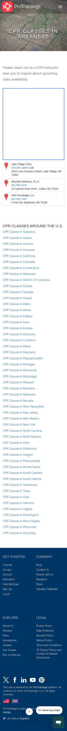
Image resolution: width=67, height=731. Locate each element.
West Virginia (21, 521)
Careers (7, 645)
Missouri (18, 382)
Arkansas (19, 250)
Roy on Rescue (11, 654)
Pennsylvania (21, 461)
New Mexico (21, 418)
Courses (7, 564)
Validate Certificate (47, 589)
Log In (6, 593)
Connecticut (21, 268)
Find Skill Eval (10, 584)
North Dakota (22, 436)
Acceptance (9, 640)
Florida (17, 286)
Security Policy (44, 635)
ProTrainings (40, 687)
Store (39, 584)
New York (19, 424)
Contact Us (42, 569)
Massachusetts (23, 358)
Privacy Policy (44, 625)
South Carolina (22, 473)
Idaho (16, 304)
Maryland (19, 352)
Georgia (18, 292)
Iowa (16, 322)
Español (24, 718)
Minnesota (20, 370)
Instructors (9, 579)
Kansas (18, 328)
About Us (8, 625)
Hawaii (17, 298)
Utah (16, 497)
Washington (21, 515)
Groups (7, 569)
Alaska (17, 238)
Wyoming (19, 533)
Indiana (17, 316)
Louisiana (19, 340)
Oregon (18, 454)
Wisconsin (19, 527)
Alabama (19, 232)
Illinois (17, 310)
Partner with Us (44, 574)
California (19, 256)
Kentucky (19, 334)
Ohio (16, 442)
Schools (7, 574)
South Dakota (22, 479)
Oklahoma (20, 448)
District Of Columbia (26, 280)
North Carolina (22, 430)
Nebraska (19, 394)
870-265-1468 (19, 167)
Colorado (19, 262)
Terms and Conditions (49, 645)
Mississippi (20, 376)
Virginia (17, 509)
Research (41, 579)
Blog (39, 564)
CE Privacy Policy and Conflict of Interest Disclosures (48, 654)
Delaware (19, 274)
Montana (19, 388)
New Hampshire (23, 406)
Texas (17, 491)
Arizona (18, 244)
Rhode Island (21, 467)
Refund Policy (44, 640)
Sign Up (7, 589)
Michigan (19, 364)
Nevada (18, 400)
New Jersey (20, 412)
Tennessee (20, 485)
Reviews (7, 630)
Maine (17, 346)
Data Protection (45, 630)
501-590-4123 (19, 185)
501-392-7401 (19, 198)
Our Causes (9, 650)
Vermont (18, 503)
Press (6, 635)
